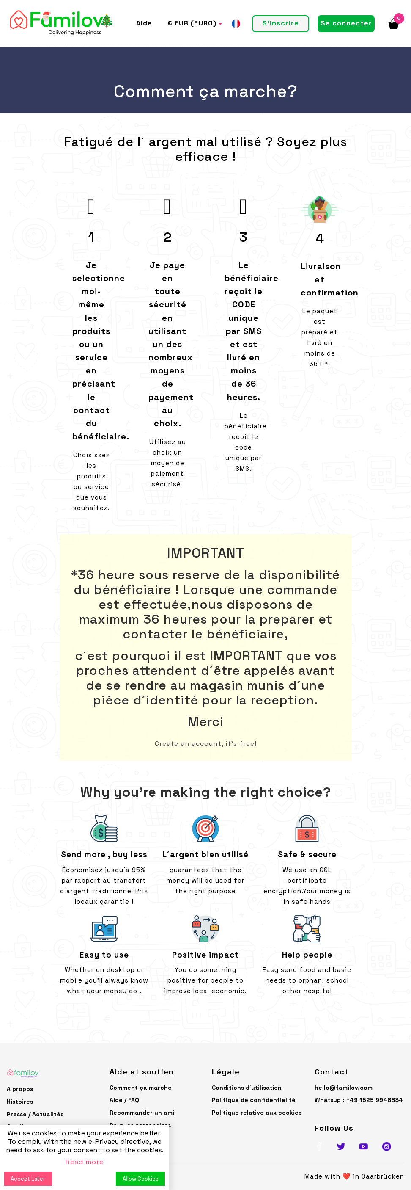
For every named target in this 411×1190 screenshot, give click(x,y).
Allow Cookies (141, 1178)
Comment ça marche (141, 1087)
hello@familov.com (344, 1087)
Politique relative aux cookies (256, 1112)
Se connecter (346, 23)
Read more (85, 1161)
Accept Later (28, 1178)
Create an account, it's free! (206, 743)
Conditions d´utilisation (247, 1087)
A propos (20, 1089)
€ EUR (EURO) (191, 23)
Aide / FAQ (124, 1100)
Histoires (20, 1101)
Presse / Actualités (35, 1114)
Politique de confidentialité (254, 1100)
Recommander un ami (142, 1112)
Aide (144, 23)
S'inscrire (280, 23)
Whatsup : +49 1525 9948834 (359, 1100)
